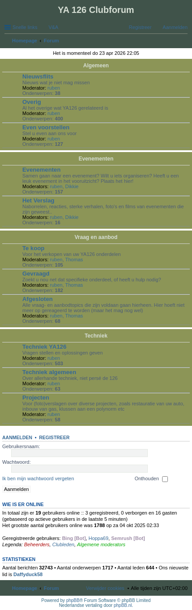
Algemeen (96, 65)
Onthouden (151, 479)
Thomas (74, 259)
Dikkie (72, 186)
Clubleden (63, 544)
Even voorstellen (46, 127)
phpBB (72, 600)
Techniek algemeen (49, 372)
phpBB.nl (123, 605)
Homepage (24, 588)
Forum (51, 588)
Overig (31, 102)
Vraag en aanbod (96, 237)
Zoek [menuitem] (185, 41)
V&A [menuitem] (53, 27)
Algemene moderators (101, 544)
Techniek (95, 336)
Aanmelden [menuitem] (175, 27)
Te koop (33, 248)
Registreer (54, 437)
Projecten (35, 397)
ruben (53, 88)
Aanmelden (17, 437)
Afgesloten (37, 299)
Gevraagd (36, 273)
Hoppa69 (98, 538)
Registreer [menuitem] (140, 27)
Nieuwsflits (38, 76)
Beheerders (37, 544)
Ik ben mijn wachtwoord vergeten (38, 478)
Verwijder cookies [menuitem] (105, 588)
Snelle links (25, 27)
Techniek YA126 (44, 346)
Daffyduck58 (27, 574)
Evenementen (96, 159)
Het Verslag (38, 200)
